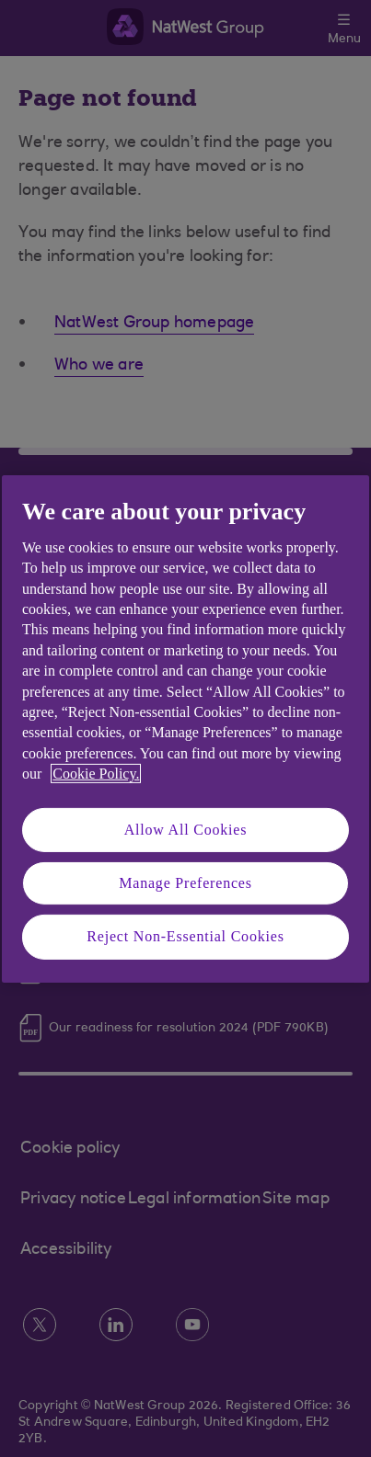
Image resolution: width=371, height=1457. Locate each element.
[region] (185, 728)
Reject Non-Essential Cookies (185, 936)
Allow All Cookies (186, 829)
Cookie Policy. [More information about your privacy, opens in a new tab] (95, 773)
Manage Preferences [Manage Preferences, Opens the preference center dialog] (185, 883)
